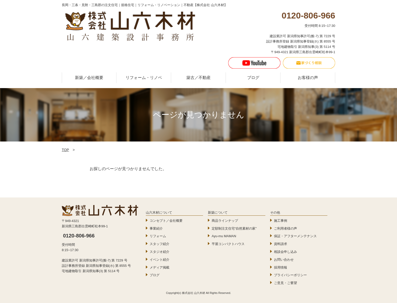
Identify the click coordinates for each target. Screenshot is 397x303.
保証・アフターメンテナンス (295, 236)
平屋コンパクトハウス (228, 244)
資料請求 (280, 244)
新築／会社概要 (89, 77)
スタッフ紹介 (159, 244)
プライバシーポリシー (290, 275)
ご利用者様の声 (285, 228)
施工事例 (280, 221)
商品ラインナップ (225, 221)
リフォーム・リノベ (144, 77)
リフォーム (158, 236)
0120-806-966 (79, 235)
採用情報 (280, 267)
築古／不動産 (198, 77)
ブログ (253, 77)
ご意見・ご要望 (285, 283)
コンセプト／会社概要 (166, 221)
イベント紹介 (159, 259)
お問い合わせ (284, 259)
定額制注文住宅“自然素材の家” (234, 228)
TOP (65, 150)
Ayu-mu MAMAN (224, 236)
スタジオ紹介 (159, 252)
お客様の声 (308, 77)
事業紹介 (156, 228)
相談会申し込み (285, 252)
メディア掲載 (159, 267)
